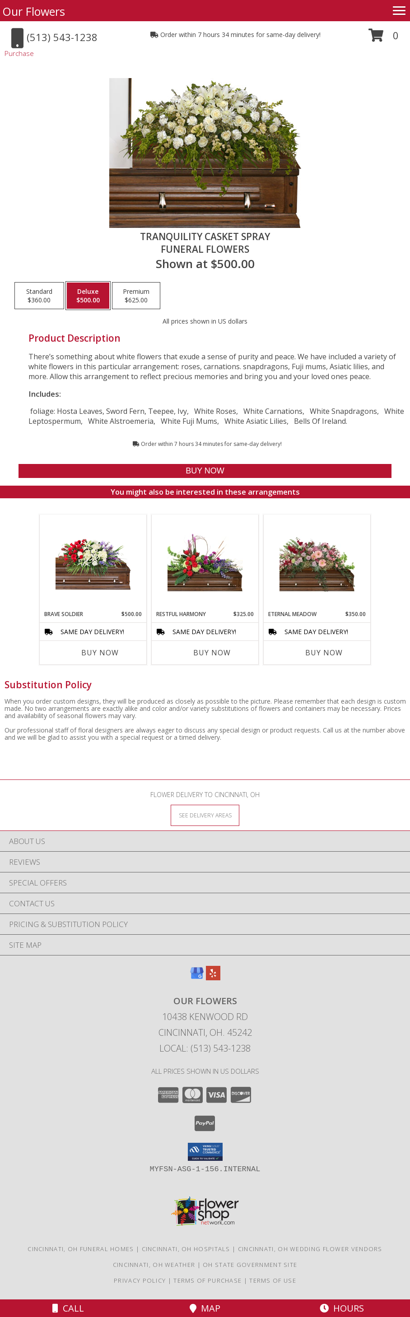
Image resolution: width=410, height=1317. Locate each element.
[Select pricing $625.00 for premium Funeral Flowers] (136, 296)
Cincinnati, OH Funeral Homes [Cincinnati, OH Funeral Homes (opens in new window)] (81, 1249)
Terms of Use (272, 1280)
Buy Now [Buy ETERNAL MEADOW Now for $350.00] (324, 653)
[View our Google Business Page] (197, 977)
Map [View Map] (205, 1308)
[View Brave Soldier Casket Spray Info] (93, 562)
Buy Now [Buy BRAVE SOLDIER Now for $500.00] (100, 653)
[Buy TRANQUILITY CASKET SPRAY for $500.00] (205, 471)
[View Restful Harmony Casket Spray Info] (205, 562)
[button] (383, 38)
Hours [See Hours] (342, 1308)
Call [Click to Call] (68, 1308)
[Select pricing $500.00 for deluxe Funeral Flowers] (88, 296)
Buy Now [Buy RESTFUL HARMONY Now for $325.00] (212, 653)
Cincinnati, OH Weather (154, 1265)
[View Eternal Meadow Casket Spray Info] (317, 562)
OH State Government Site (250, 1265)
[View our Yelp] (213, 977)
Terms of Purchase (207, 1280)
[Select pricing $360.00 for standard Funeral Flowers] (39, 296)
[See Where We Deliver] (205, 815)
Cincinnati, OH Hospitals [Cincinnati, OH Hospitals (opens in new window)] (186, 1249)
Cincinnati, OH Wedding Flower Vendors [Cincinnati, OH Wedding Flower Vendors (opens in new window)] (310, 1249)
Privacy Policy (140, 1280)
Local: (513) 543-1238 (205, 1048)
